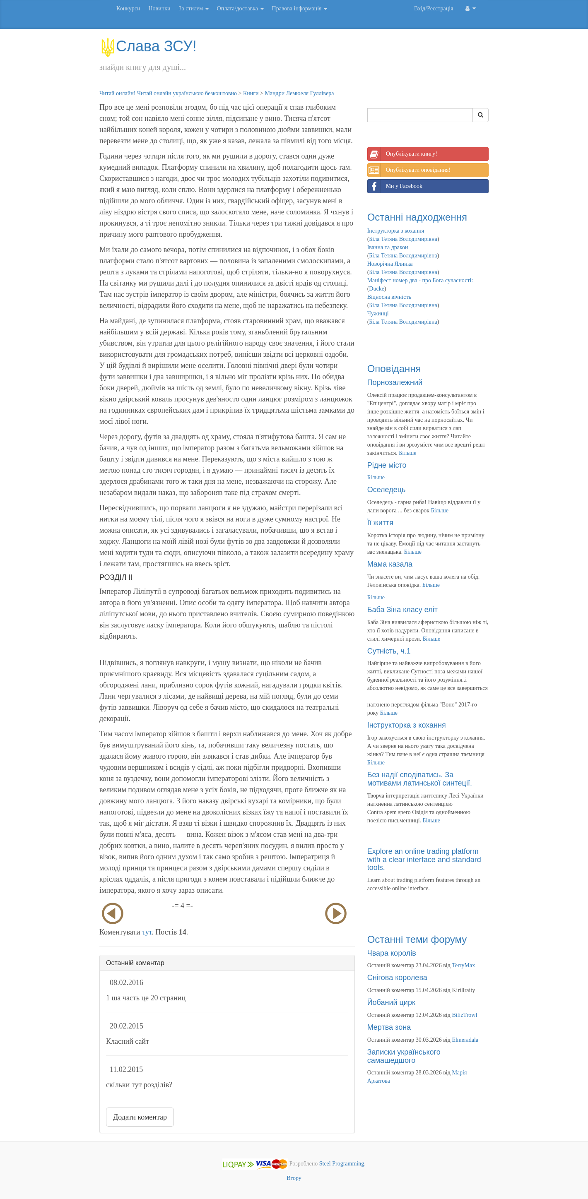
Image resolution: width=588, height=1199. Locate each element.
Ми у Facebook (395, 186)
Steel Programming (341, 1164)
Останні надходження (417, 217)
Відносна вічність (389, 297)
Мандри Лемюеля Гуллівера (299, 93)
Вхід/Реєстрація (433, 8)
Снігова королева (397, 977)
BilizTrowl (464, 1015)
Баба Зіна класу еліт (402, 610)
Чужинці (378, 313)
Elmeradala (465, 1040)
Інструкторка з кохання (395, 231)
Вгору (294, 1178)
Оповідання (394, 368)
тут (147, 932)
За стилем (193, 8)
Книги (251, 93)
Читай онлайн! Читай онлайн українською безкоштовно (168, 93)
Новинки (159, 8)
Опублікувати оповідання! (409, 170)
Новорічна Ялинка (390, 264)
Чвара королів (391, 953)
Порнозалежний (394, 382)
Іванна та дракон (387, 247)
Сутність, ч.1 (389, 651)
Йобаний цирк (391, 1002)
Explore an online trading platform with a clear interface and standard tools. (424, 859)
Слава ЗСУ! (148, 46)
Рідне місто (387, 465)
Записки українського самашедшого (404, 1056)
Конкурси (128, 8)
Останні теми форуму (417, 939)
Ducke (376, 289)
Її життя (380, 523)
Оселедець (386, 489)
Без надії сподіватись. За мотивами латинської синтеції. (419, 779)
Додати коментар (140, 1117)
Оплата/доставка (240, 8)
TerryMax (463, 965)
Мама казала (389, 564)
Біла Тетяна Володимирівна (403, 239)
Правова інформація (300, 8)
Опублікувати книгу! (402, 154)
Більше (407, 453)
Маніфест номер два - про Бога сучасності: (420, 280)
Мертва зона (389, 1027)
